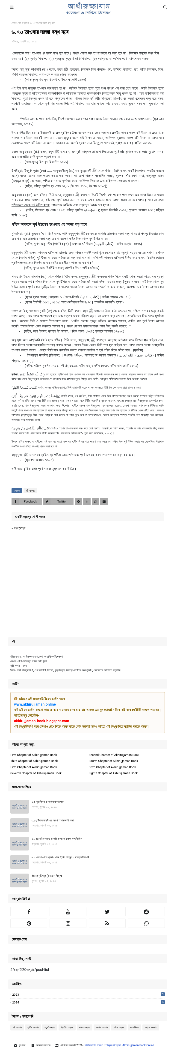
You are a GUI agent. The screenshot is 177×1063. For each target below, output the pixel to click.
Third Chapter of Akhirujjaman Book (34, 761)
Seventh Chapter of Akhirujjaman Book (36, 773)
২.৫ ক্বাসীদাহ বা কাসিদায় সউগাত (47, 802)
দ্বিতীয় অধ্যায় (67, 1027)
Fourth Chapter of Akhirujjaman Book (113, 761)
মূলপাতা (19, 1045)
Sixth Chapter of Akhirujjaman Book (112, 767)
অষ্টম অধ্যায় (118, 1027)
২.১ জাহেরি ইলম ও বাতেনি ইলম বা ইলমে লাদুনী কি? (57, 839)
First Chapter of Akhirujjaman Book (33, 755)
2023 (88, 994)
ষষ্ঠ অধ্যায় (22, 23)
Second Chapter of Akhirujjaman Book (114, 755)
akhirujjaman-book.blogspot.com (41, 721)
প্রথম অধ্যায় (102, 1027)
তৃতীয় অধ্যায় (33, 1027)
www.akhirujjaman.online (35, 704)
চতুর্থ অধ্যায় (49, 1027)
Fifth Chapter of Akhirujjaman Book (33, 767)
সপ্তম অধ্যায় (151, 1027)
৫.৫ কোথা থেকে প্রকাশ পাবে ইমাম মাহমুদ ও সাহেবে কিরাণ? (60, 857)
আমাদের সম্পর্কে (40, 1045)
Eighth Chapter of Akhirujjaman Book (113, 773)
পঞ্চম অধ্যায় (84, 1027)
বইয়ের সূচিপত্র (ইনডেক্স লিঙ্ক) (47, 875)
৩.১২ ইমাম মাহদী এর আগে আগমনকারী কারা (53, 820)
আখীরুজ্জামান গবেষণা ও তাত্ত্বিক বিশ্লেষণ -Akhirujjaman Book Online (119, 1045)
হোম (14, 23)
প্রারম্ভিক (134, 1027)
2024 (88, 1002)
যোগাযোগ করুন (64, 1045)
